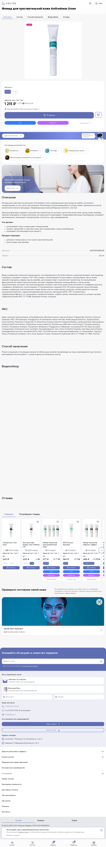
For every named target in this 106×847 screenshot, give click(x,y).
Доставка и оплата (10, 790)
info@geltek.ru (9, 714)
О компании (7, 774)
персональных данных (30, 666)
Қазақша (40, 820)
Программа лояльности (11, 784)
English (74, 820)
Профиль (94, 843)
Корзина (53, 843)
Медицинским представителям (15, 762)
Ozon (20, 123)
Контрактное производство (13, 768)
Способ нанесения (35, 17)
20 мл (7, 92)
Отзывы (66, 17)
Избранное (73, 843)
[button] (101, 830)
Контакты (6, 812)
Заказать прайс (53, 730)
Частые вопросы (9, 795)
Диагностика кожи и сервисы (14, 751)
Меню (98, 3)
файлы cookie (24, 832)
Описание (7, 17)
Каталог (12, 843)
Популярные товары (29, 514)
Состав (19, 17)
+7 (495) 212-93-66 (10, 706)
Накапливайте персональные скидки (23, 109)
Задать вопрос (53, 724)
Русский (18, 820)
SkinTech (32, 843)
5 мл (15, 92)
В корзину (49, 115)
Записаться (12, 188)
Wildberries (53, 123)
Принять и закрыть (13, 835)
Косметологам (8, 757)
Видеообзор (53, 17)
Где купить (6, 801)
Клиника (5, 806)
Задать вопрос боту (13, 135)
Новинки (8, 514)
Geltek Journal (8, 779)
